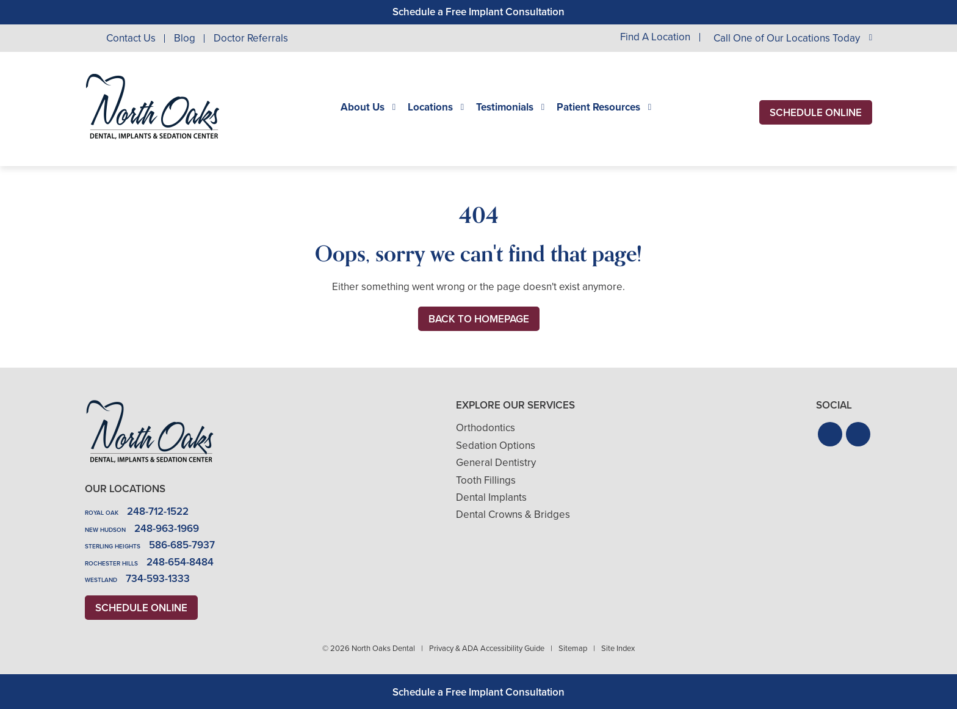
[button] (830, 434)
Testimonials (504, 107)
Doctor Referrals (251, 38)
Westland (101, 579)
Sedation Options (495, 445)
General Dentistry (496, 462)
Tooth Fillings (486, 480)
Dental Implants (491, 497)
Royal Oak (101, 512)
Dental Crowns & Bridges (513, 514)
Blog (184, 38)
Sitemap (572, 648)
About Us (363, 107)
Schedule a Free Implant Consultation (478, 12)
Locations (430, 107)
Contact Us (131, 38)
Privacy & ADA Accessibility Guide (486, 648)
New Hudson (105, 529)
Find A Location (655, 38)
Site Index (618, 648)
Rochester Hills (111, 563)
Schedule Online (816, 112)
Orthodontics (485, 427)
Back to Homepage (478, 319)
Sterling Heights (112, 546)
